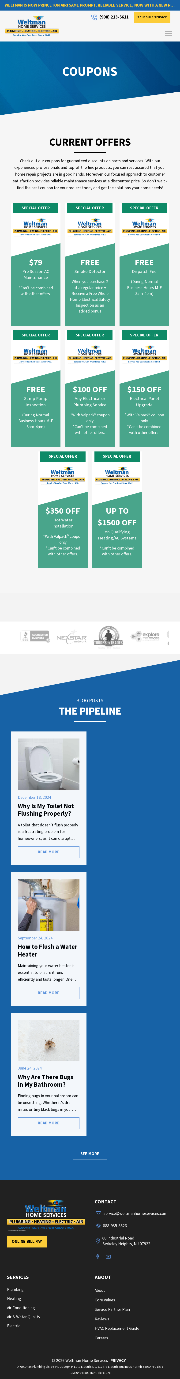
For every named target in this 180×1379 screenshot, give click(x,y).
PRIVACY (118, 1361)
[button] (168, 33)
